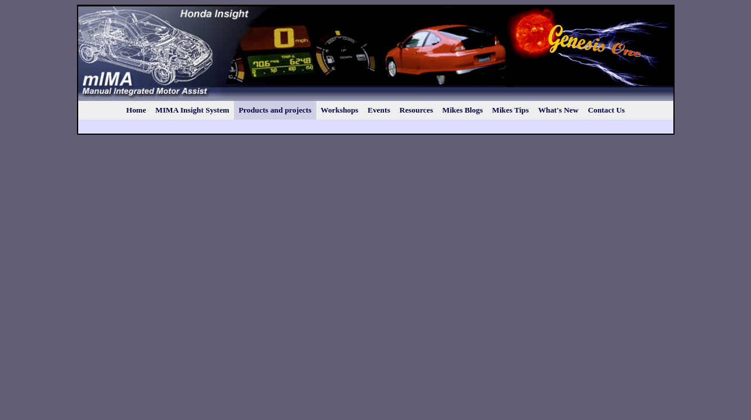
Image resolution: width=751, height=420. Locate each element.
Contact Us (606, 110)
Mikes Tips (510, 110)
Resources (417, 110)
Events (379, 110)
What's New (558, 110)
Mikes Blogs (462, 110)
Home (136, 110)
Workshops (339, 110)
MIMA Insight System (192, 110)
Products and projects (275, 110)
